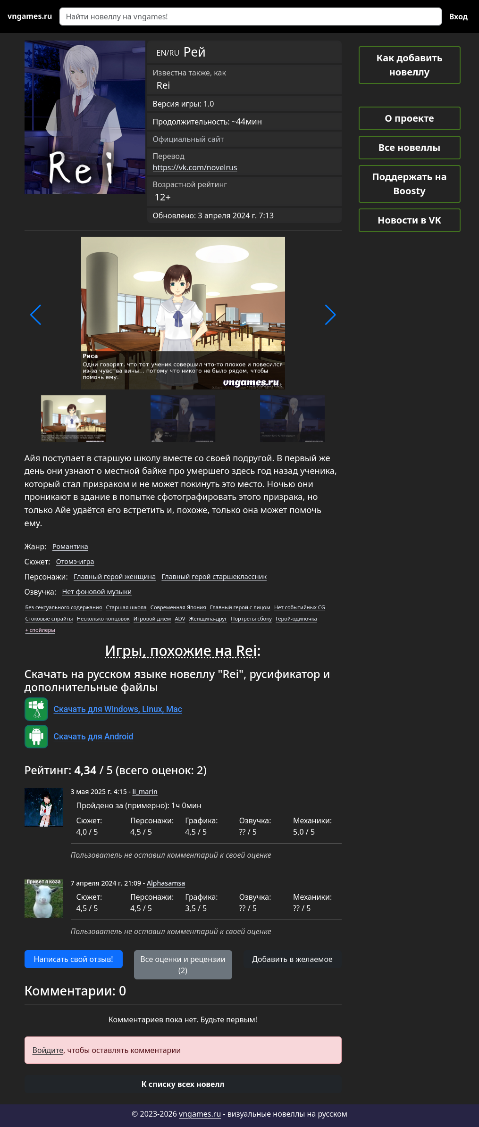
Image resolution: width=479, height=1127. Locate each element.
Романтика (70, 546)
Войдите (48, 1050)
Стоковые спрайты (49, 618)
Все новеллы (409, 147)
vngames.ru (200, 1114)
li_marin (144, 791)
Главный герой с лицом (240, 607)
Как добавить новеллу (410, 64)
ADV (180, 618)
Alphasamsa (166, 882)
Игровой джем (152, 618)
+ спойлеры (40, 629)
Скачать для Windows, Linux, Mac (118, 709)
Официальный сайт (188, 139)
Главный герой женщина (115, 576)
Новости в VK (409, 220)
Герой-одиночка (296, 618)
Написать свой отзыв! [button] (73, 959)
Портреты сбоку (251, 618)
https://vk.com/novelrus (195, 167)
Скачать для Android (94, 736)
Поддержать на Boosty (409, 183)
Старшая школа (126, 607)
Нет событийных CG (299, 607)
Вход (458, 16)
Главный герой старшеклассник (214, 576)
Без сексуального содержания (63, 607)
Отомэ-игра (75, 561)
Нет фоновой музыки (97, 591)
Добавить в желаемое (292, 959)
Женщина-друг (208, 618)
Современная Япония (178, 607)
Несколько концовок (103, 618)
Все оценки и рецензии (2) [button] (182, 965)
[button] (35, 315)
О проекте (409, 118)
